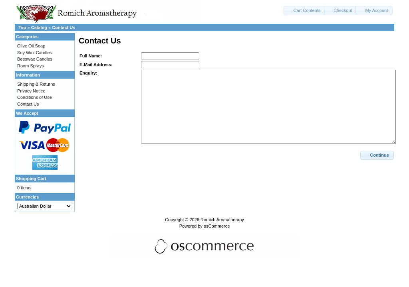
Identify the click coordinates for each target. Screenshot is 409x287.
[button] (304, 10)
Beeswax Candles (34, 59)
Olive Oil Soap (31, 45)
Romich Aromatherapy (222, 219)
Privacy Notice (31, 90)
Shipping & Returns (36, 84)
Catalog (39, 27)
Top (22, 27)
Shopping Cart (31, 178)
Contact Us (63, 27)
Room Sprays (30, 65)
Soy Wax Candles (34, 52)
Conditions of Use (34, 97)
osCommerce (217, 226)
